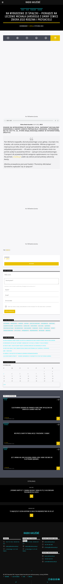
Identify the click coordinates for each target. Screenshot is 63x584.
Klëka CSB (26, 325)
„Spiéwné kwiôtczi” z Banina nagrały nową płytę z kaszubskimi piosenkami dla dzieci (32, 491)
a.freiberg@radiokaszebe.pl (51, 547)
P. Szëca (30, 26)
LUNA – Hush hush (7, 351)
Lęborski (47, 325)
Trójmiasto (25, 330)
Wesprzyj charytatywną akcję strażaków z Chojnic (32, 433)
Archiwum (31, 264)
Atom (5, 399)
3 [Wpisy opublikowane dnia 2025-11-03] (3, 373)
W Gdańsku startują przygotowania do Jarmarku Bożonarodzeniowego (20, 353)
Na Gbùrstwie (19, 328)
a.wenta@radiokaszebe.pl (51, 561)
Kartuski (52, 323)
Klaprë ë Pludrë (8, 325)
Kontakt (30, 577)
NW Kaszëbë (27, 328)
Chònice (6, 424)
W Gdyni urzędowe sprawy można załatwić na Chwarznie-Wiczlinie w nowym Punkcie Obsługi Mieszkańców (29, 340)
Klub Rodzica (18, 325)
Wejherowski (34, 330)
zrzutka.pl (17, 157)
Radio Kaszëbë (33, 2)
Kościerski (34, 325)
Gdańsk (21, 323)
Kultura (40, 325)
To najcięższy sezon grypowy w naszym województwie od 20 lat (32, 511)
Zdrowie (39, 9)
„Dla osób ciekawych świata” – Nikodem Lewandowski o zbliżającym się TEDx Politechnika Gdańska (27, 356)
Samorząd (47, 328)
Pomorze (35, 328)
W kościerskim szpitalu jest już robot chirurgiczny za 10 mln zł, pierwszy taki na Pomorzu (25, 343)
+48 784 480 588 (49, 544)
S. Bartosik (6, 417)
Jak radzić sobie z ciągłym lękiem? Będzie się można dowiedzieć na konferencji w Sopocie (24, 345)
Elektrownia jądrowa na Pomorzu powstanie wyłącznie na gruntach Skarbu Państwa (32, 408)
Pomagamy (33, 9)
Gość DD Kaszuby (35, 323)
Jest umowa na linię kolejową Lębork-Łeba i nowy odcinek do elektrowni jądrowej (32, 458)
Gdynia (26, 323)
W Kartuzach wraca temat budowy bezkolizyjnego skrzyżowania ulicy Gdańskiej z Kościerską (26, 348)
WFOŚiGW (41, 330)
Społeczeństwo (8, 330)
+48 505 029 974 (49, 559)
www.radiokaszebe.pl (50, 542)
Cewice (22, 9)
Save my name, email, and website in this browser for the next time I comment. (29, 306)
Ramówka (7, 577)
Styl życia (17, 330)
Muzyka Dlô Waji (8, 328)
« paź (4, 384)
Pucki (40, 328)
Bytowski (6, 323)
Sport (53, 328)
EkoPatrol (14, 323)
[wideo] (48, 330)
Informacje (44, 323)
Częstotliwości (15, 577)
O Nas (24, 577)
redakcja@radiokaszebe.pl (12, 546)
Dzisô (27, 9)
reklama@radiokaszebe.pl (31, 546)
